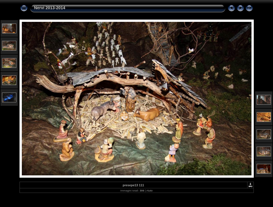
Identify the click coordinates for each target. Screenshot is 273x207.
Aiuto (149, 190)
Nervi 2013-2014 (49, 7)
